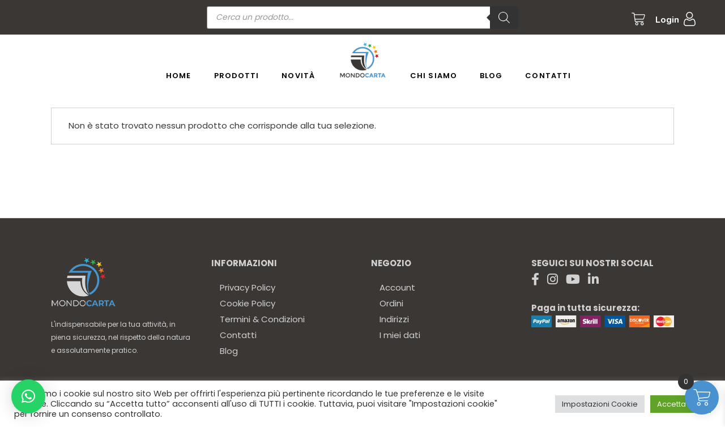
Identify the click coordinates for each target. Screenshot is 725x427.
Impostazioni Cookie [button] (600, 404)
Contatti (238, 335)
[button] (28, 396)
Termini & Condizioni (262, 319)
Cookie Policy (247, 303)
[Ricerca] (504, 17)
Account (397, 287)
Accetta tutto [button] (680, 404)
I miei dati (399, 335)
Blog (229, 351)
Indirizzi (394, 319)
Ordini (391, 303)
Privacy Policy (247, 287)
